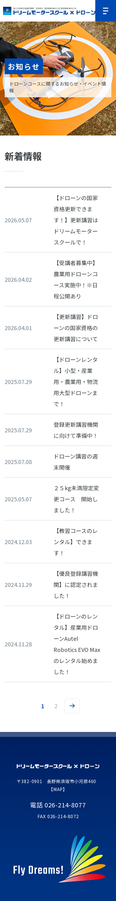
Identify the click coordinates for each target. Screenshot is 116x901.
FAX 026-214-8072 (58, 816)
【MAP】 (58, 789)
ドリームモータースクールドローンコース (49, 11)
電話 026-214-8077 (58, 804)
